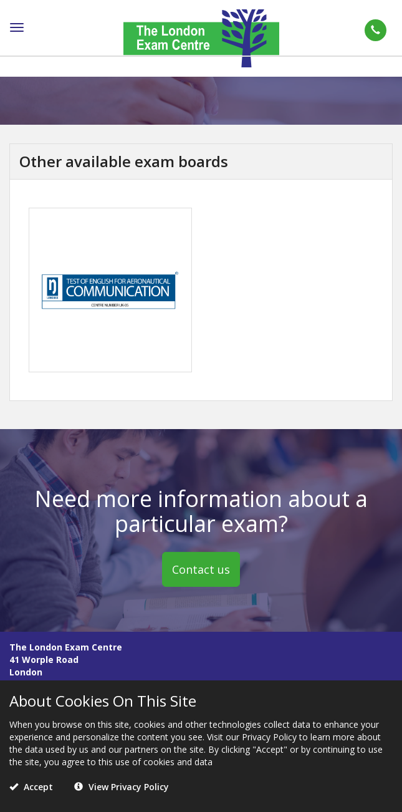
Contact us (201, 568)
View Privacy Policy (121, 787)
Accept (31, 787)
